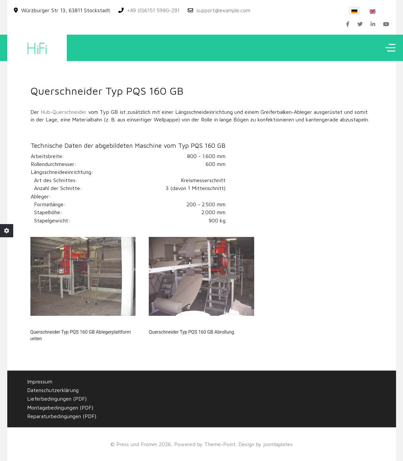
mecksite (367, 381)
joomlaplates (278, 444)
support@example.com (223, 10)
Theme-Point (220, 444)
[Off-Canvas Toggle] (390, 48)
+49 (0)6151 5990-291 (153, 10)
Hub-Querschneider (64, 112)
